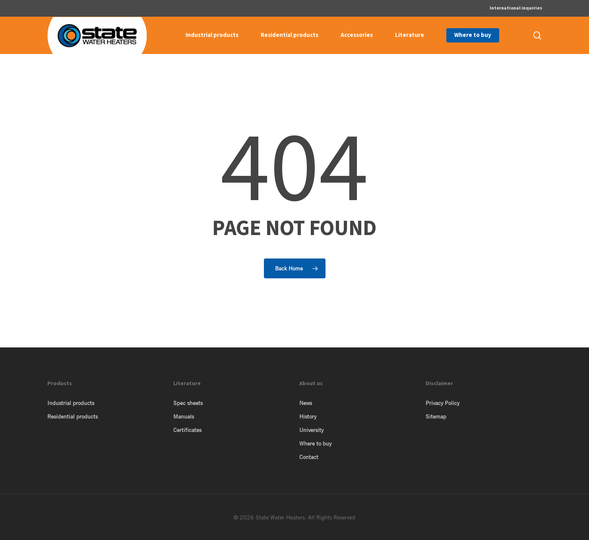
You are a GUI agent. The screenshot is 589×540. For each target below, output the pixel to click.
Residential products (72, 416)
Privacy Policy (442, 403)
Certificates (187, 430)
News (305, 403)
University (311, 430)
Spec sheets (188, 403)
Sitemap (436, 416)
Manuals (183, 416)
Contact (308, 457)
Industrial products (70, 403)
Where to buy (315, 443)
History (307, 416)
